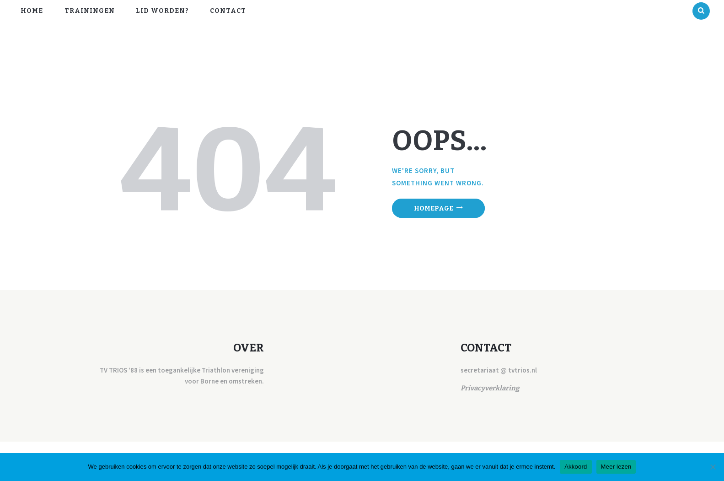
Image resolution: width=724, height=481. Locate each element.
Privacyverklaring (490, 388)
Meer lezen (616, 466)
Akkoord (575, 466)
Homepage (433, 208)
